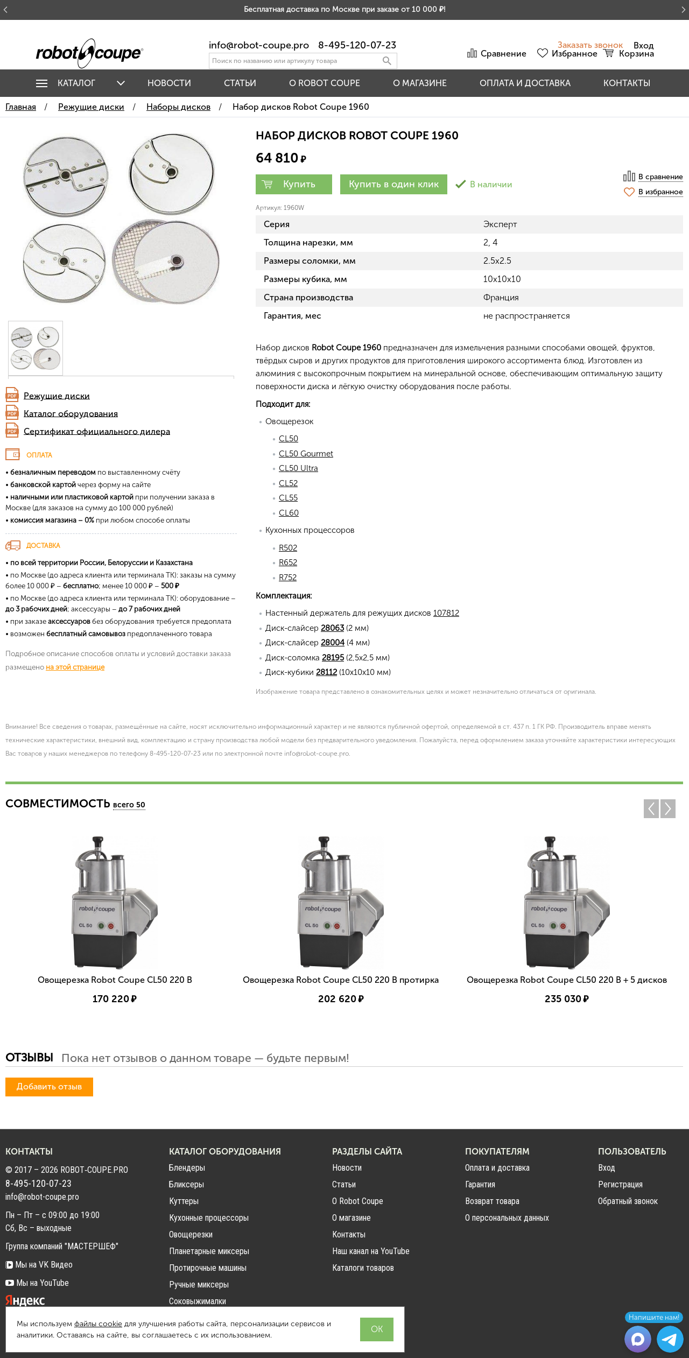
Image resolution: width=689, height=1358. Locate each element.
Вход (606, 1168)
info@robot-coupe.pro (259, 45)
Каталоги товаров (363, 1268)
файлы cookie (98, 1323)
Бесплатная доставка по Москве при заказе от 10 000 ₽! (345, 9)
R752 (288, 577)
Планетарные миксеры (209, 1251)
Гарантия (480, 1184)
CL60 (289, 513)
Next (670, 808)
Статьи (240, 83)
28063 (332, 628)
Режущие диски (57, 395)
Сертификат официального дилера (97, 431)
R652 (288, 562)
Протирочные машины (208, 1268)
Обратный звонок (628, 1201)
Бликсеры (186, 1184)
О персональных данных (507, 1218)
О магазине (420, 83)
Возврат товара (492, 1201)
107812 (446, 613)
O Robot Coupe (324, 83)
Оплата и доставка (525, 83)
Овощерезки (191, 1234)
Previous (651, 808)
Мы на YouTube (37, 1283)
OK (377, 1329)
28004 (332, 643)
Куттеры (184, 1201)
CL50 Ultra (298, 468)
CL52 (288, 483)
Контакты (627, 83)
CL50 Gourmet (306, 454)
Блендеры (187, 1168)
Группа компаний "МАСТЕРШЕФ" (61, 1246)
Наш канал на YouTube (371, 1251)
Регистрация (620, 1184)
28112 (326, 672)
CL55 (288, 498)
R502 (288, 548)
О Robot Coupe (357, 1201)
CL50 (288, 439)
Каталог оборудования (71, 413)
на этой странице (75, 667)
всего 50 (129, 805)
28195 (333, 658)
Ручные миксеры (199, 1284)
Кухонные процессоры (209, 1218)
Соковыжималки (197, 1301)
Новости (169, 83)
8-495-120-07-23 (357, 45)
